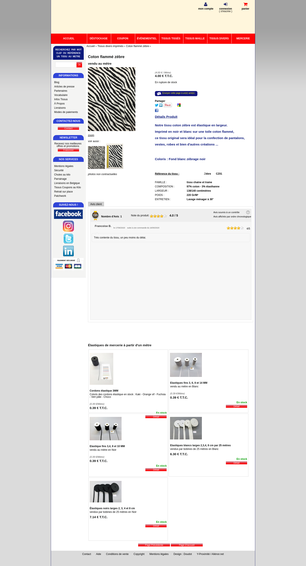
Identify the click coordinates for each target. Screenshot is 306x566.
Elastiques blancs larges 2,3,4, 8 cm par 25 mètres (200, 445)
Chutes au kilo (62, 174)
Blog (56, 82)
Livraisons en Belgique (67, 183)
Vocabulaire (61, 95)
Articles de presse (64, 86)
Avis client (96, 204)
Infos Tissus (61, 99)
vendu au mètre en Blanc (184, 386)
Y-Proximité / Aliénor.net (210, 554)
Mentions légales (63, 166)
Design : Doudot (183, 554)
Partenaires (60, 90)
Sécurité (59, 170)
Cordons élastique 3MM (104, 390)
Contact (86, 554)
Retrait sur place (63, 191)
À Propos (59, 103)
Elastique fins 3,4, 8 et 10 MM (107, 446)
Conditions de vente (117, 554)
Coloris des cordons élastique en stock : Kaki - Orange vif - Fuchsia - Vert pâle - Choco (128, 395)
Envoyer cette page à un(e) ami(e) (178, 93)
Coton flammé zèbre (106, 57)
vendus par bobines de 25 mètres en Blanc (194, 449)
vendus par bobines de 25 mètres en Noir (113, 512)
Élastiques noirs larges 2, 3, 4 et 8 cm (112, 508)
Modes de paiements (66, 112)
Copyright (139, 554)
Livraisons (60, 107)
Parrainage (60, 178)
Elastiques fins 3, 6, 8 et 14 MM (188, 383)
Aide (98, 554)
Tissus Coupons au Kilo (67, 187)
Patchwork (60, 195)
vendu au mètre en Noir (103, 450)
